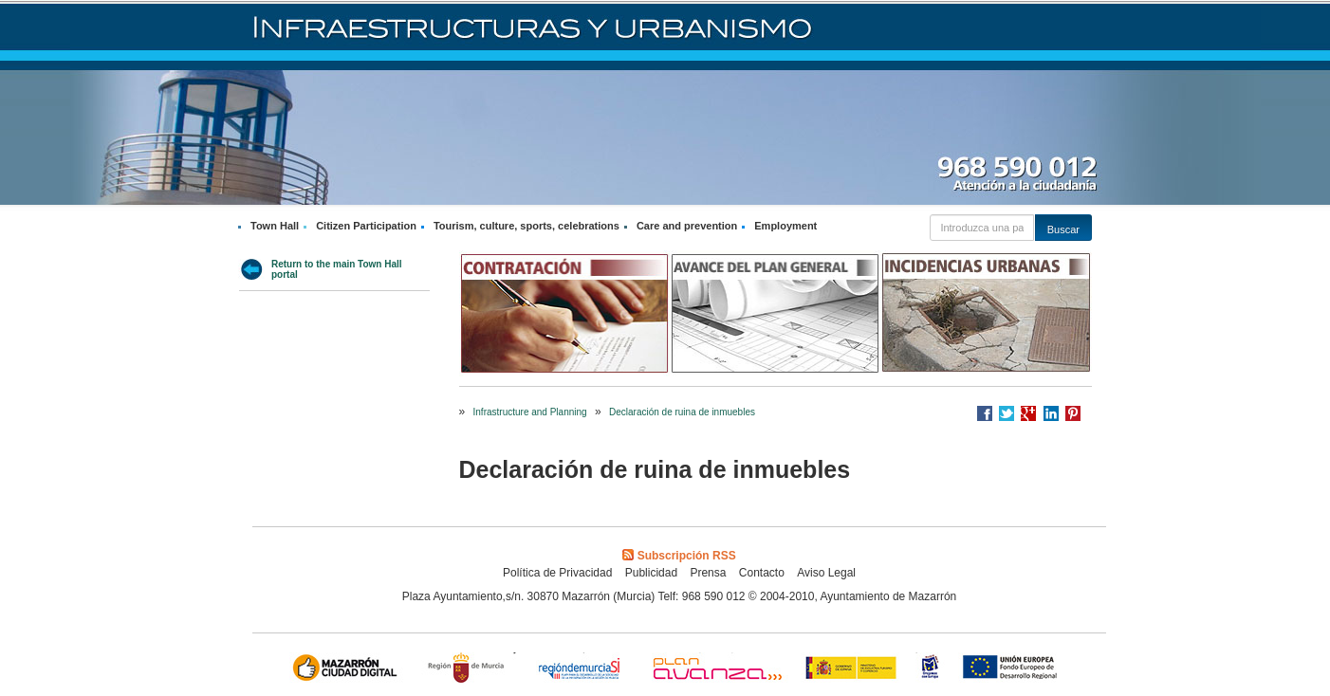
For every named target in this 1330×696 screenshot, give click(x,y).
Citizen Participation (366, 225)
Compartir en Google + (1028, 413)
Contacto (762, 572)
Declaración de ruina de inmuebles (682, 412)
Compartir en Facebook (984, 413)
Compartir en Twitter (1006, 413)
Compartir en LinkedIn (1051, 413)
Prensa (708, 572)
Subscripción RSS (678, 555)
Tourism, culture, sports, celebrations (526, 225)
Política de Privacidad (557, 572)
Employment (785, 225)
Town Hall (274, 225)
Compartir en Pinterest (1073, 413)
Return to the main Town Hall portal (336, 269)
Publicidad (651, 572)
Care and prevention (687, 225)
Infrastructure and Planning (530, 412)
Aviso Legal (826, 572)
